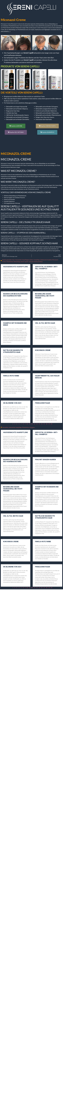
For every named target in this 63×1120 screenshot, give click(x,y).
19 (49, 424)
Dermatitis (5, 427)
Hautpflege (36, 259)
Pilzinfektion (25, 427)
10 (27, 424)
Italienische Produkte (46, 259)
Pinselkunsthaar (42, 403)
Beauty (4, 259)
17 (44, 424)
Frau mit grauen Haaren (45, 460)
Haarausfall (18, 259)
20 (51, 424)
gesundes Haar (10, 259)
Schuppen (32, 427)
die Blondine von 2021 (12, 403)
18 (46, 424)
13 (34, 424)
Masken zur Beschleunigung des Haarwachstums (15, 295)
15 (39, 424)
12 (32, 424)
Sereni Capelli (24, 261)
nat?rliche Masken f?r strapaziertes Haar (13, 351)
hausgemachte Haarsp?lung (15, 267)
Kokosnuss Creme (42, 350)
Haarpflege (18, 427)
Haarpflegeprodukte (27, 259)
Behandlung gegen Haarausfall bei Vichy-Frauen (45, 296)
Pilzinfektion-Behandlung (13, 261)
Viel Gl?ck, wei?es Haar (45, 323)
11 (29, 424)
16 (41, 424)
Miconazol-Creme (13, 20)
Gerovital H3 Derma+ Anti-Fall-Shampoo (46, 268)
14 (37, 424)
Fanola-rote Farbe (11, 376)
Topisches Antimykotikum (35, 261)
